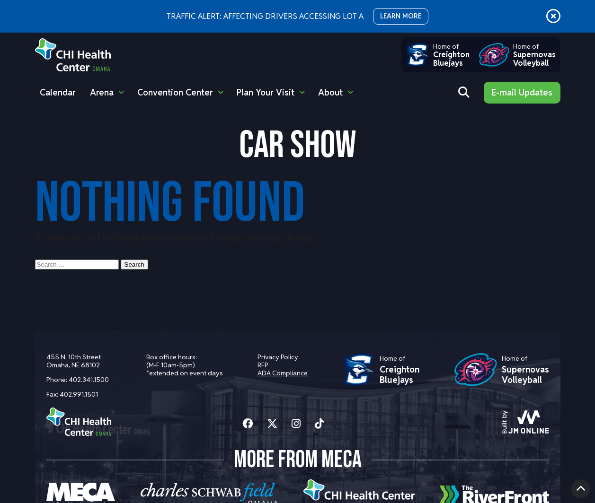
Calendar (58, 92)
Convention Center (175, 92)
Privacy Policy (278, 357)
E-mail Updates (522, 92)
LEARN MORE (400, 16)
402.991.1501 (79, 394)
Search (134, 264)
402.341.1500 (89, 379)
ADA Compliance (283, 373)
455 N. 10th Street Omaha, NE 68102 (73, 361)
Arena (102, 92)
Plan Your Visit (265, 92)
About (330, 92)
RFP (263, 365)
